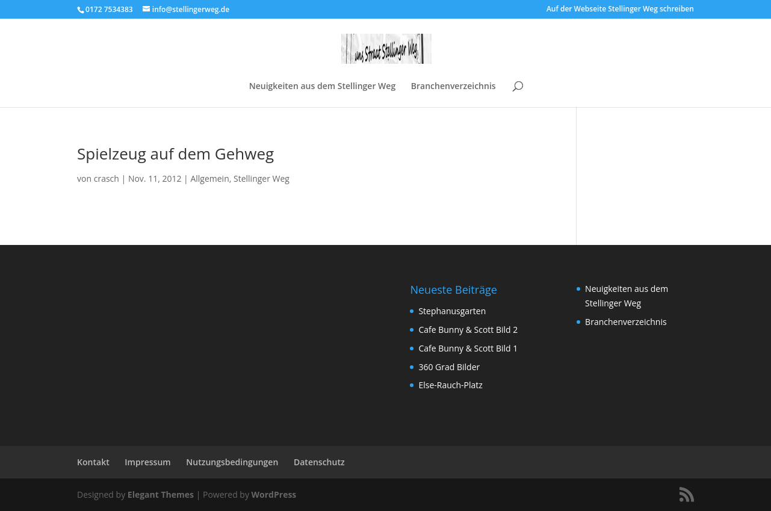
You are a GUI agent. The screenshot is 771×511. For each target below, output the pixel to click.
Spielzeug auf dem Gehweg (175, 153)
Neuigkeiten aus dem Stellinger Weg (322, 86)
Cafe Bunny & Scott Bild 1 (468, 348)
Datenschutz (319, 462)
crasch (106, 178)
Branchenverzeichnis (453, 86)
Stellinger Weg (262, 178)
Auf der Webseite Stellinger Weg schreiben (620, 9)
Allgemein (209, 178)
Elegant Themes (161, 494)
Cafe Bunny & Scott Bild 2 (468, 329)
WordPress (274, 494)
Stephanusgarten (452, 311)
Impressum (147, 462)
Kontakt (93, 462)
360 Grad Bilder (449, 367)
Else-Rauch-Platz (450, 385)
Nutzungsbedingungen (232, 462)
